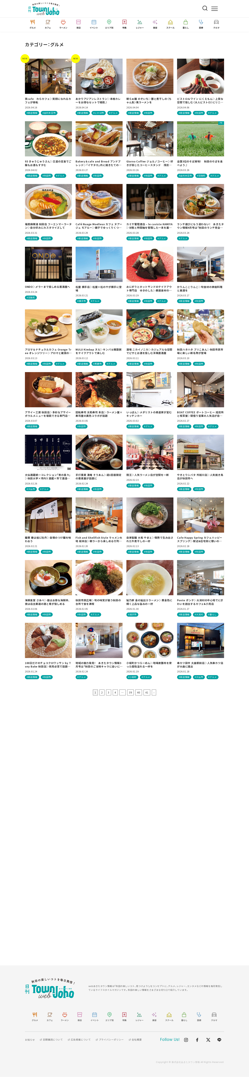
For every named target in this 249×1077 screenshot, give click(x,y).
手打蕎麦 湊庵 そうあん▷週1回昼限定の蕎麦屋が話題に (98, 476)
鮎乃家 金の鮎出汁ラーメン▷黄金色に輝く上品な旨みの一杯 (149, 602)
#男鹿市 (97, 363)
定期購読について (51, 1040)
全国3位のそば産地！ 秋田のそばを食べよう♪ (200, 163)
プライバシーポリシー (110, 1040)
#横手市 (81, 301)
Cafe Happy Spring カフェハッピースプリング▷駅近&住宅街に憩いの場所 (199, 539)
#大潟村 (199, 614)
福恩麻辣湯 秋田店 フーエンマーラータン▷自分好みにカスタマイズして (48, 226)
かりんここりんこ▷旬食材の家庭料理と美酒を (199, 288)
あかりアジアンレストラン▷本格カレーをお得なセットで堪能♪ (98, 100)
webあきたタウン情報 (50, 988)
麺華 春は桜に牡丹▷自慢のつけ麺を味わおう (48, 539)
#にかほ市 (98, 113)
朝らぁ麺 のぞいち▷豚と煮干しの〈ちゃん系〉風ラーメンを (149, 100)
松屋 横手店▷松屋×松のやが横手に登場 (99, 288)
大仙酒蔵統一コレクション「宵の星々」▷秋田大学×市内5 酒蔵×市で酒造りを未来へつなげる (48, 476)
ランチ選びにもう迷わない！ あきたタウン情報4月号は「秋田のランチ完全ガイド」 (200, 226)
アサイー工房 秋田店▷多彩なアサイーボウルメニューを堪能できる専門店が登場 (48, 414)
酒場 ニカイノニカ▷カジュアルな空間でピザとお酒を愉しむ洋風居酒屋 (149, 351)
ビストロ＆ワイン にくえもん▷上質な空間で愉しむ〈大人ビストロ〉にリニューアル (200, 100)
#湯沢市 (132, 614)
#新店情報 (32, 113)
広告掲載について (79, 1040)
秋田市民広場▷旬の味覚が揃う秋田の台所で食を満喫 (98, 602)
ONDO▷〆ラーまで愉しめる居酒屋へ (47, 287)
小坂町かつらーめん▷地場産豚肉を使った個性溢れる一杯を (149, 664)
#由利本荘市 (49, 113)
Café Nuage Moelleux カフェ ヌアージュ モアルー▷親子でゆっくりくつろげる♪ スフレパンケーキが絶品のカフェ (99, 226)
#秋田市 (148, 113)
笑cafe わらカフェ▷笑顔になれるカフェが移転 (48, 100)
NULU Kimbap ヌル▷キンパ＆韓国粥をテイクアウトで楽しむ (99, 351)
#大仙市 (31, 489)
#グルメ (113, 113)
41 (146, 692)
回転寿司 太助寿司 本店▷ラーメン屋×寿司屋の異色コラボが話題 (99, 414)
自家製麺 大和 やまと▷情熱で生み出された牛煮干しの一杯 (149, 539)
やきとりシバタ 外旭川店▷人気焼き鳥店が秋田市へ (200, 476)
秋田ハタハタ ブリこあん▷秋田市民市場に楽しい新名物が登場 (200, 351)
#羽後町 (201, 175)
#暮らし (212, 614)
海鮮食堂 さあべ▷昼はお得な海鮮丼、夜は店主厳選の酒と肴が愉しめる (47, 602)
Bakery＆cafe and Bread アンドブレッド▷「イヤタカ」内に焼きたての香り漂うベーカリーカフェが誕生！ (98, 163)
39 (130, 692)
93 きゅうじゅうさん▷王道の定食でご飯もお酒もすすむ (48, 163)
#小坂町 (132, 677)
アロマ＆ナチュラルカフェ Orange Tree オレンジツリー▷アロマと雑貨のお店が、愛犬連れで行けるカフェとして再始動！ (48, 351)
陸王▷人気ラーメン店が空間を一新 (147, 475)
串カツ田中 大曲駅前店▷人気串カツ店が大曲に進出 (200, 664)
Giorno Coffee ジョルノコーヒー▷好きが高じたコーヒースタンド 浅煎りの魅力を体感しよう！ (149, 163)
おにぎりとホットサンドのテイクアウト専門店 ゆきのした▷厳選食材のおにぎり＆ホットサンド (149, 288)
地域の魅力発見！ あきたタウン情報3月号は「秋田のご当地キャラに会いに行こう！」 (99, 664)
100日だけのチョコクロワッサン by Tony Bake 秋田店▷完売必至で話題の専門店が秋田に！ (48, 664)
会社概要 (135, 1040)
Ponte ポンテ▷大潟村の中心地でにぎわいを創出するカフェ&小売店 (200, 602)
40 (138, 692)
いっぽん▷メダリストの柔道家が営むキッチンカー (149, 414)
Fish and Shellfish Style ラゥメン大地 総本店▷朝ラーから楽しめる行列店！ (99, 539)
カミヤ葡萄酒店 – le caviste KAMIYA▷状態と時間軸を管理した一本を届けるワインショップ (149, 226)
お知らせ (30, 1040)
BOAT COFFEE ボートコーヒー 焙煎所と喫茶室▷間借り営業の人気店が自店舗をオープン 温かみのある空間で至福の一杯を (200, 414)
